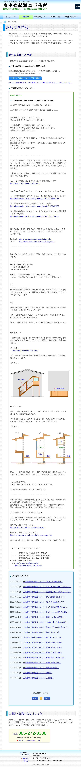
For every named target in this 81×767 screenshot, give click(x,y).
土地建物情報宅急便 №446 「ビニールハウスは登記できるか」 (47, 587)
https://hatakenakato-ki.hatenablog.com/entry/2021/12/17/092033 (34, 198)
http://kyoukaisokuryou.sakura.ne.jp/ (28, 565)
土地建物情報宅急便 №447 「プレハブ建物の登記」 (43, 582)
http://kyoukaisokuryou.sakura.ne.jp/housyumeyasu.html (31, 535)
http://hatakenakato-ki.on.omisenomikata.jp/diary (37, 241)
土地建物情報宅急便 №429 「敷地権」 (37, 673)
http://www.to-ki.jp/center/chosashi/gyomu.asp (27, 527)
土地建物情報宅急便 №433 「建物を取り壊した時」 (43, 652)
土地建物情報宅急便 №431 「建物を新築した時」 (42, 663)
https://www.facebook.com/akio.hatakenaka (35, 239)
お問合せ (25, 761)
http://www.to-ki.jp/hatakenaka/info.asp (24, 183)
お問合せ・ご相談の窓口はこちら (29, 740)
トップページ (10, 17)
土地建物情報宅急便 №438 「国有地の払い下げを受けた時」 (46, 627)
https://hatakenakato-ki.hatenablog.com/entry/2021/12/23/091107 (34, 206)
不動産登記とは (54, 17)
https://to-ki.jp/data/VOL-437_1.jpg (25, 350)
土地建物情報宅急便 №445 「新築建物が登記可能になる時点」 (47, 592)
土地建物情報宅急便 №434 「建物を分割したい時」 (43, 647)
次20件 (47, 698)
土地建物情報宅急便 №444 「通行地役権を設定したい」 (44, 597)
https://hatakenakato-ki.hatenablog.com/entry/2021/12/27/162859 (34, 216)
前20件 (35, 698)
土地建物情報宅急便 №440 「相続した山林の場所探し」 (44, 617)
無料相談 (26, 17)
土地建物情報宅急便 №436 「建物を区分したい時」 (43, 637)
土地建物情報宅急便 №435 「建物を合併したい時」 (43, 642)
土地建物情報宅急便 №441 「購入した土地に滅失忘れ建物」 (46, 612)
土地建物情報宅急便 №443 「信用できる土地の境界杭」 (44, 602)
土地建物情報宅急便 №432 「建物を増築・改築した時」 (44, 658)
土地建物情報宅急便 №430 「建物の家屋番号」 (41, 668)
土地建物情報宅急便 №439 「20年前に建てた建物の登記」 (45, 622)
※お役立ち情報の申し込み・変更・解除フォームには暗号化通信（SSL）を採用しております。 (40, 83)
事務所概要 (26, 759)
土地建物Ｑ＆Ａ (39, 17)
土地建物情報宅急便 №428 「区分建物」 (38, 678)
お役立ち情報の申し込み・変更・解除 (25, 78)
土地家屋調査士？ (71, 17)
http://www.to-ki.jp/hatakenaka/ (27, 563)
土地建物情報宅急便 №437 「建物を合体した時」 (42, 632)
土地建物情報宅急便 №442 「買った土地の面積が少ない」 (45, 607)
